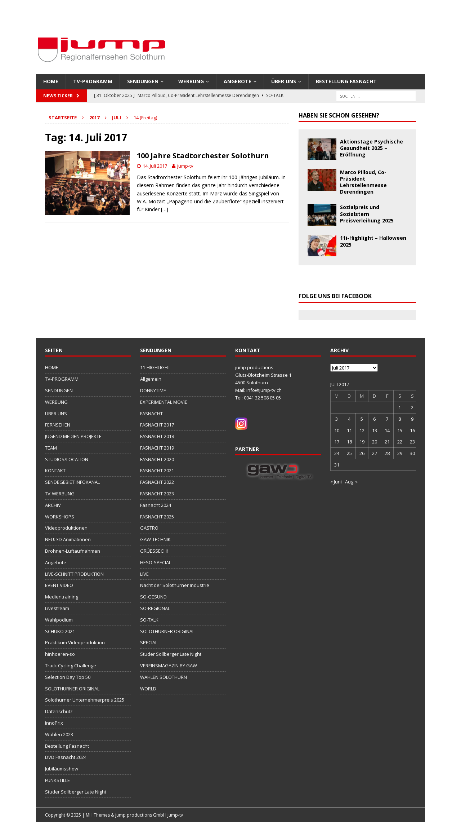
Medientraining (61, 596)
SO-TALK (149, 619)
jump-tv (185, 166)
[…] (164, 209)
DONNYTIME (153, 390)
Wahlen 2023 (59, 734)
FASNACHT (151, 413)
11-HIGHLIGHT (155, 367)
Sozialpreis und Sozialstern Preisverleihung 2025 (367, 214)
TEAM (51, 448)
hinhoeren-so (60, 654)
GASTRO (149, 528)
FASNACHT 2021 (157, 470)
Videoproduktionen (66, 528)
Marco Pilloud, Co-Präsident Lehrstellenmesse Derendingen (363, 182)
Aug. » (351, 481)
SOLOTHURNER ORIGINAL (72, 688)
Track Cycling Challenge (70, 665)
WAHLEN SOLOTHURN (163, 677)
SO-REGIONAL (155, 608)
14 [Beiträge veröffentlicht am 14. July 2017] (387, 430)
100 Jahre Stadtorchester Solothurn (203, 155)
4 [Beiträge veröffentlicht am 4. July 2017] (349, 419)
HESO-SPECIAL (155, 562)
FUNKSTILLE (57, 780)
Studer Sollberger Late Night (75, 791)
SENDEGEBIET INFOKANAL (72, 482)
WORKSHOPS (59, 516)
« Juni (336, 481)
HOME (50, 81)
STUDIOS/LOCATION (66, 459)
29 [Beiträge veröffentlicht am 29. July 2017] (399, 453)
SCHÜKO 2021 (60, 631)
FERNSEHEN (57, 424)
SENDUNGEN (142, 81)
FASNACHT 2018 (157, 436)
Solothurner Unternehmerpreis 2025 (84, 700)
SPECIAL (148, 642)
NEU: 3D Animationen (68, 539)
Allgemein (150, 379)
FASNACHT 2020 (157, 459)
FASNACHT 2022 (157, 482)
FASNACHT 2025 (157, 516)
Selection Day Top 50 (67, 677)
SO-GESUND (153, 596)
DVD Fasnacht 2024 (65, 757)
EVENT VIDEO (59, 585)
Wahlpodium (59, 619)
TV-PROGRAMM (92, 81)
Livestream (57, 608)
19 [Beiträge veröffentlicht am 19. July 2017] (361, 441)
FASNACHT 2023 (157, 493)
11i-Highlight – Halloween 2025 (373, 241)
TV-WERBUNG (60, 493)
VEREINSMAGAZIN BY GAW (168, 665)
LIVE (144, 574)
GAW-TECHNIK (155, 539)
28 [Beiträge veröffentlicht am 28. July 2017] (387, 453)
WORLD (148, 688)
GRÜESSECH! (154, 551)
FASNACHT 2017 (157, 424)
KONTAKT (55, 470)
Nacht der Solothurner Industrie (174, 585)
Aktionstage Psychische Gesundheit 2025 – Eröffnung (371, 148)
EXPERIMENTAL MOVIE (163, 402)
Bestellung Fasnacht (346, 81)
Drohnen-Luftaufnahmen (72, 551)
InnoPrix (54, 723)
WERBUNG (191, 81)
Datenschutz (59, 711)
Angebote (237, 81)
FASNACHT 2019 (157, 448)
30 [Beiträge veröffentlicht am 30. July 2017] (412, 453)
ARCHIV (53, 505)
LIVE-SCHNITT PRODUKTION (74, 574)
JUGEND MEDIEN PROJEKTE (73, 436)
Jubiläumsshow (61, 768)
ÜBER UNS (283, 81)
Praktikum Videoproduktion (75, 642)
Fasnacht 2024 (155, 505)
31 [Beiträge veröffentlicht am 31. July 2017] (336, 464)
